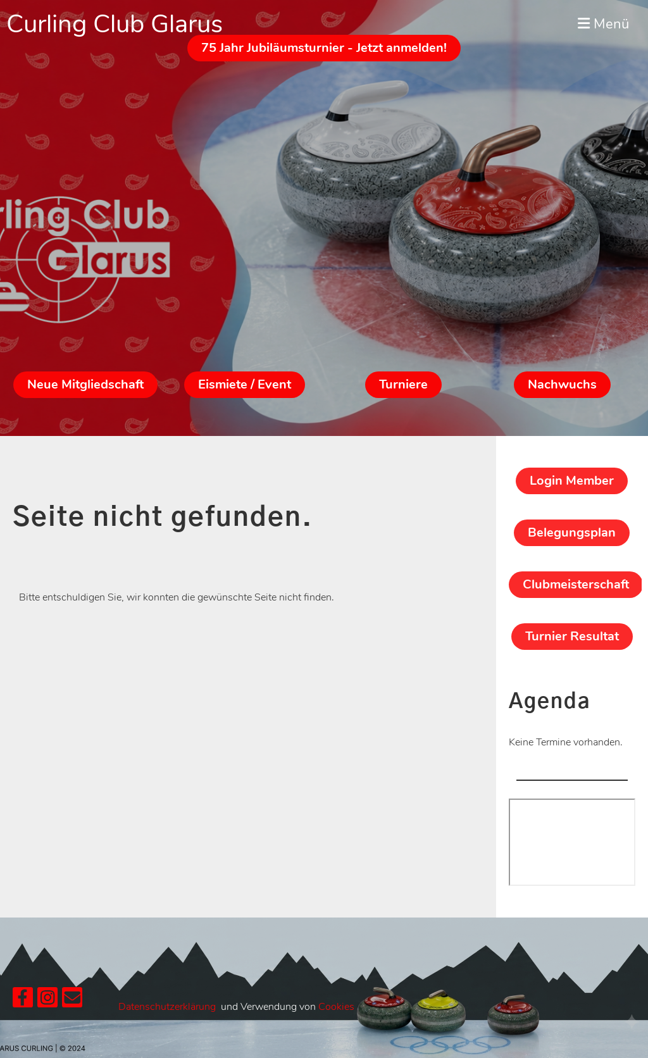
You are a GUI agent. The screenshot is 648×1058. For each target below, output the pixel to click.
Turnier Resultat (572, 636)
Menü (603, 24)
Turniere (403, 384)
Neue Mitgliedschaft (85, 384)
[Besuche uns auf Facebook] (23, 1000)
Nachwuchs (562, 384)
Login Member (572, 480)
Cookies (336, 1007)
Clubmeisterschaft (576, 584)
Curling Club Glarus (114, 24)
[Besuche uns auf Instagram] (47, 1000)
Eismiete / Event (244, 384)
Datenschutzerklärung (167, 1007)
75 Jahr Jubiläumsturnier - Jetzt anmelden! (324, 47)
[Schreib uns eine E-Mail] (72, 1000)
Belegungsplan (572, 532)
